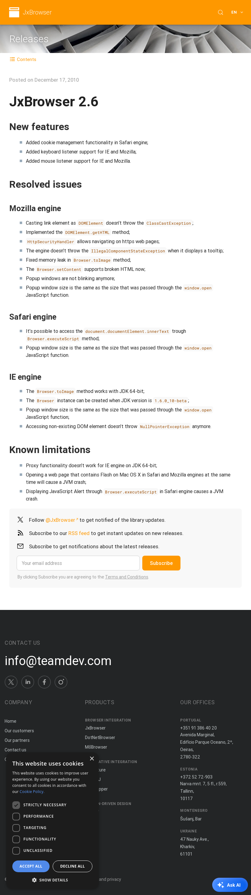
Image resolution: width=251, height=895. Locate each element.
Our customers (19, 731)
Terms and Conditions (126, 577)
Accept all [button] (31, 866)
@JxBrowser (60, 520)
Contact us (15, 750)
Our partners (17, 740)
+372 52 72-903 (196, 777)
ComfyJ (93, 779)
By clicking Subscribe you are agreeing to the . (83, 577)
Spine (90, 811)
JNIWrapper (96, 789)
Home (10, 721)
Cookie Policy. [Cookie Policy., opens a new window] (32, 791)
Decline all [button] (72, 866)
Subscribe (161, 563)
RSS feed (79, 533)
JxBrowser (37, 12)
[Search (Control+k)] (220, 12)
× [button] (91, 759)
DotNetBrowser (100, 737)
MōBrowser (96, 747)
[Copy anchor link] (76, 127)
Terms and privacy (103, 879)
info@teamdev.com (58, 660)
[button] (52, 879)
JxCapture (95, 770)
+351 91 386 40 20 (198, 728)
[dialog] (52, 820)
